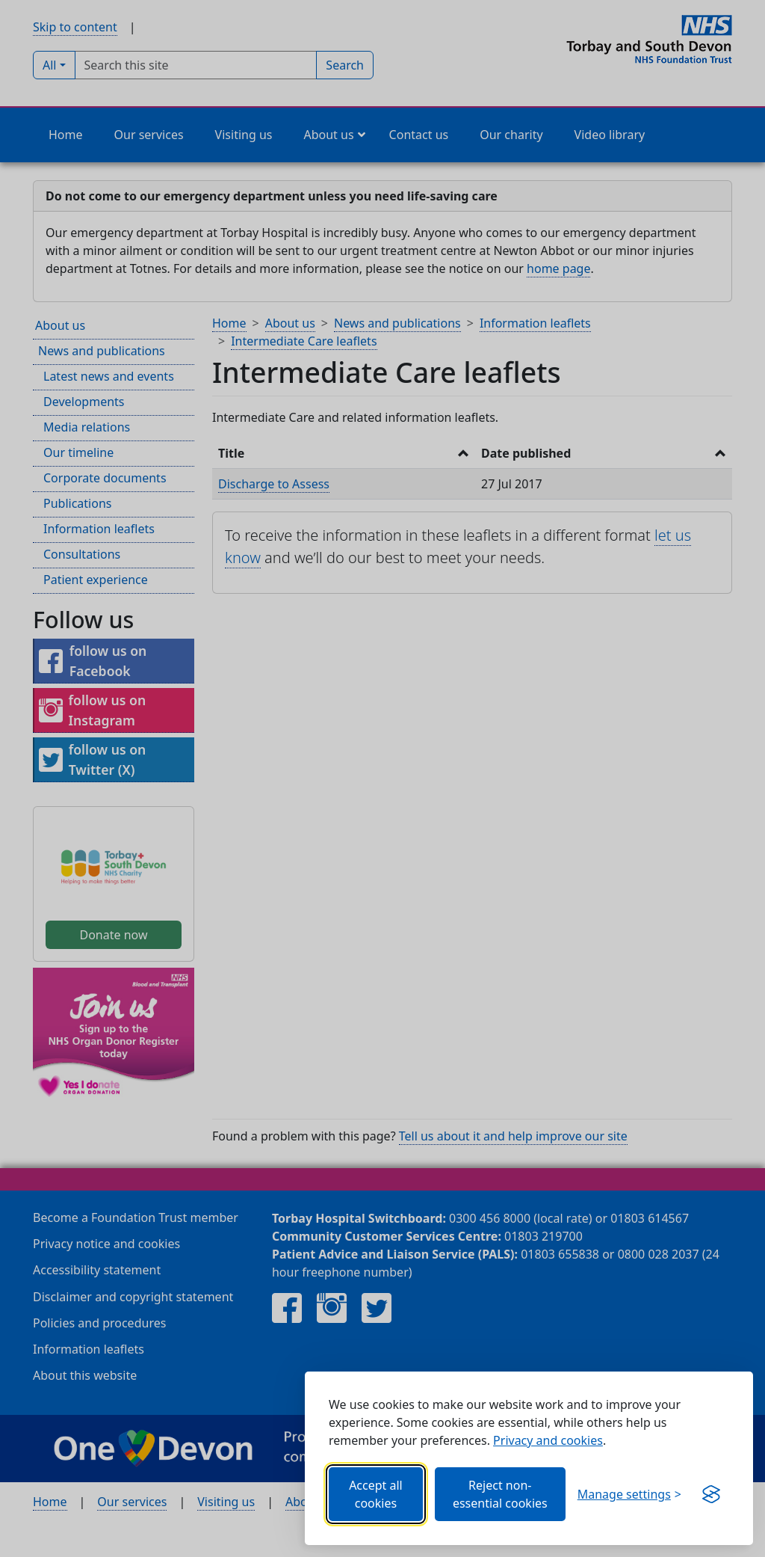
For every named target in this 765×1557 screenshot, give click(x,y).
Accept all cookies (376, 1494)
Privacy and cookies (548, 1440)
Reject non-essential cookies (500, 1494)
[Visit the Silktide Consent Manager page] (711, 1494)
